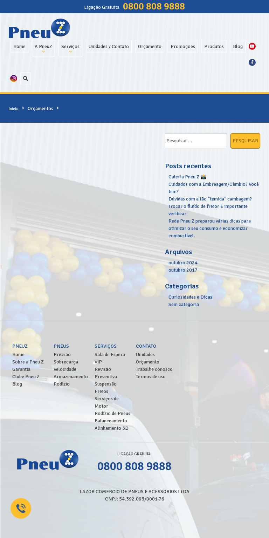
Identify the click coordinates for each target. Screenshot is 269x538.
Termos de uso (151, 377)
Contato (146, 346)
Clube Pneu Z (26, 377)
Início (14, 108)
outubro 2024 (183, 263)
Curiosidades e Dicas (190, 297)
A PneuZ (43, 46)
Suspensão (106, 384)
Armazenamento (71, 377)
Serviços (70, 46)
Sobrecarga (66, 362)
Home (19, 46)
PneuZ (20, 346)
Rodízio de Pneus (112, 413)
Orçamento (149, 46)
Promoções (183, 46)
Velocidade (65, 369)
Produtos (214, 46)
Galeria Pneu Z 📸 (187, 177)
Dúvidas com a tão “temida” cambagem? (210, 199)
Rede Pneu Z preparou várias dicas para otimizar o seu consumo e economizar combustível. (209, 228)
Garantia (21, 369)
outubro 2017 (183, 270)
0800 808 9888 (154, 6)
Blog (238, 46)
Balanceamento (111, 421)
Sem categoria (183, 304)
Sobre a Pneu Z (28, 362)
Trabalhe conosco (154, 369)
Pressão (62, 354)
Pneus (61, 346)
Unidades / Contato (109, 46)
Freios (101, 391)
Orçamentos (40, 108)
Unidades (145, 354)
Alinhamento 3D (112, 428)
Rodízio (62, 384)
